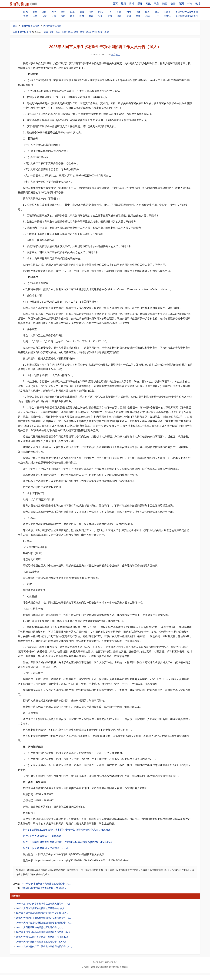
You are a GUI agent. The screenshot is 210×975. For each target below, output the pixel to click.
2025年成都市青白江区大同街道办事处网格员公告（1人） (44, 946)
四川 (72, 16)
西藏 (138, 16)
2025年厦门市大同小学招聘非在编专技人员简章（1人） (43, 903)
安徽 (44, 16)
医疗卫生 (115, 54)
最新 (123, 3)
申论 (189, 3)
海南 (119, 16)
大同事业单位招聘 (52, 25)
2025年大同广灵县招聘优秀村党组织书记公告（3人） (42, 913)
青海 (110, 16)
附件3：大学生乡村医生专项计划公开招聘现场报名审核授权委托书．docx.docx (67, 842)
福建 (25, 16)
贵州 (63, 16)
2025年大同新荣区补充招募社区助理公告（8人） (40, 927)
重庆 (63, 11)
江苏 (147, 11)
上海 (44, 11)
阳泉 (58, 31)
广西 (119, 11)
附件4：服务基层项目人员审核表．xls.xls (46, 848)
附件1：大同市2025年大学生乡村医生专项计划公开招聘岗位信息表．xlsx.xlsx (66, 829)
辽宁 (157, 16)
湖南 (129, 11)
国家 (25, 11)
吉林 (147, 16)
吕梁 (106, 31)
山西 (82, 11)
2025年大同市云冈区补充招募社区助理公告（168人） (42, 937)
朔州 (76, 31)
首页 (115, 3)
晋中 (82, 31)
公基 (173, 3)
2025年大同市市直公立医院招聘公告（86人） (44, 888)
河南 (91, 11)
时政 (148, 3)
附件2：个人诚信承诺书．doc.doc (42, 836)
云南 (53, 16)
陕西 (82, 16)
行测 (181, 3)
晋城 (70, 31)
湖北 (138, 11)
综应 (164, 3)
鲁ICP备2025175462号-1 (105, 962)
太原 (46, 31)
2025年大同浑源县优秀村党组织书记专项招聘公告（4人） (44, 922)
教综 (197, 3)
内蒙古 (167, 11)
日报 (131, 3)
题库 (140, 3)
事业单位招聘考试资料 (187, 16)
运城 (88, 31)
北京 (35, 11)
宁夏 (100, 16)
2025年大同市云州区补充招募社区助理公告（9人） (47, 883)
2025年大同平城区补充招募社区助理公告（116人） (41, 941)
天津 (53, 11)
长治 (64, 31)
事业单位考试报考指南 (187, 11)
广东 (110, 11)
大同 (52, 31)
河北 (100, 11)
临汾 (100, 31)
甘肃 (91, 16)
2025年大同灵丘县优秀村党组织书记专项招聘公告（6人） (44, 918)
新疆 (129, 16)
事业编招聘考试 (100, 967)
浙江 (157, 11)
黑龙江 (167, 16)
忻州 (94, 31)
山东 (72, 11)
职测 (156, 3)
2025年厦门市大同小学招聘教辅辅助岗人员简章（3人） (43, 932)
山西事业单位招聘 (30, 25)
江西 (35, 16)
